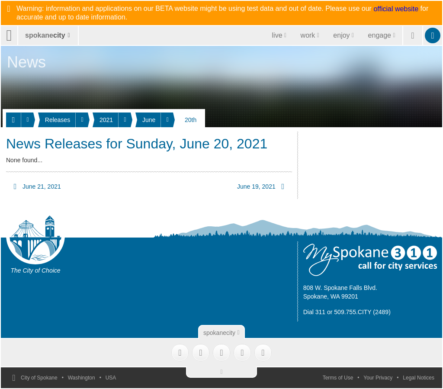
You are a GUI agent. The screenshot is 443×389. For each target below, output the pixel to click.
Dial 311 (314, 312)
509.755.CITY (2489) (362, 312)
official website (395, 9)
